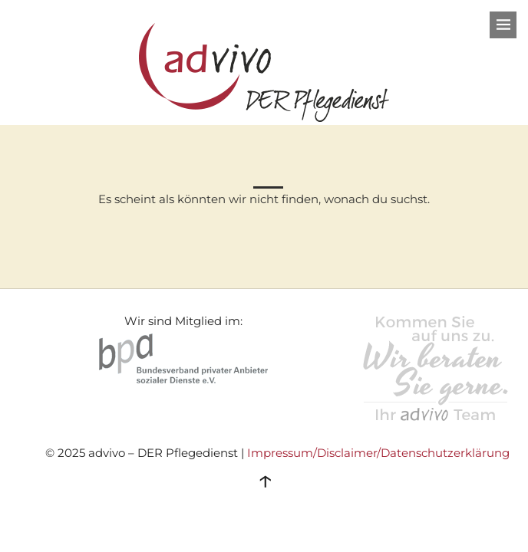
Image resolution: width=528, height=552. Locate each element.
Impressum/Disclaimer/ (314, 452)
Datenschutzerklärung (445, 452)
